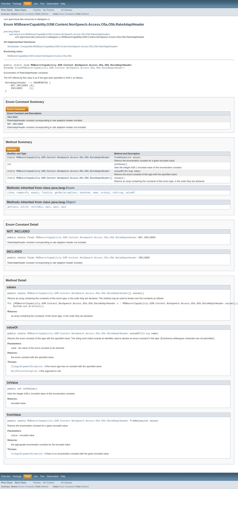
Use (36, 3)
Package (17, 3)
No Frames (48, 10)
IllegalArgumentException (27, 376)
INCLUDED (12, 120)
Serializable (13, 46)
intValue (119, 169)
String (129, 176)
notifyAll (37, 213)
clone (10, 198)
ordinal (105, 198)
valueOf (119, 176)
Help (62, 3)
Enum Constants (26, 14)
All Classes (66, 10)
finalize (47, 198)
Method (45, 14)
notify (24, 213)
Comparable (26, 46)
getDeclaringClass (66, 198)
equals (35, 198)
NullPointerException (24, 381)
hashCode (85, 198)
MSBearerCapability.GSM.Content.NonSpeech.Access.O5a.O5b (39, 56)
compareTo (22, 198)
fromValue (120, 161)
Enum (18, 68)
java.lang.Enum (17, 34)
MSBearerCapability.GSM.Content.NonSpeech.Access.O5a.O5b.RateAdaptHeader (67, 34)
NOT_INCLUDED (15, 128)
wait (48, 213)
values (118, 183)
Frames (37, 10)
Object (71, 208)
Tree (42, 3)
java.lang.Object (12, 31)
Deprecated (52, 3)
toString (118, 198)
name (95, 198)
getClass (12, 213)
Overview (6, 3)
